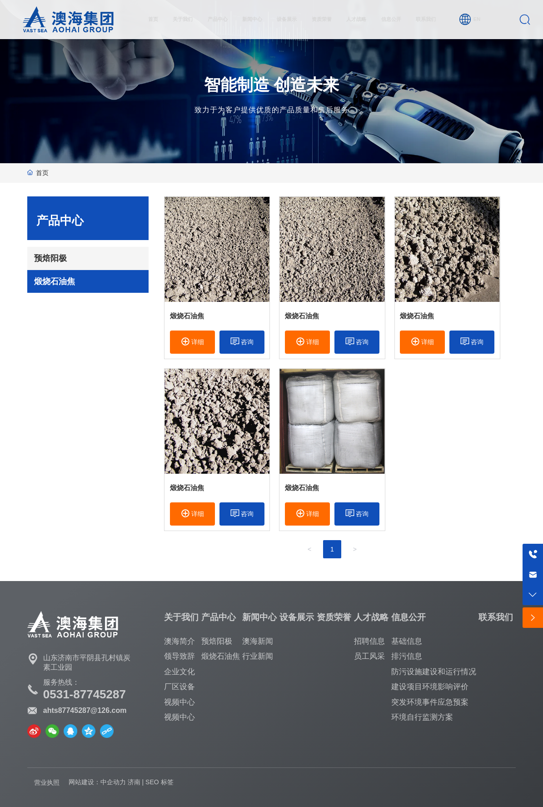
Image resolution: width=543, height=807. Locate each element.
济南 (134, 782)
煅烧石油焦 (187, 316)
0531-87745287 (84, 694)
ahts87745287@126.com (85, 710)
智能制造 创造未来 (271, 85)
